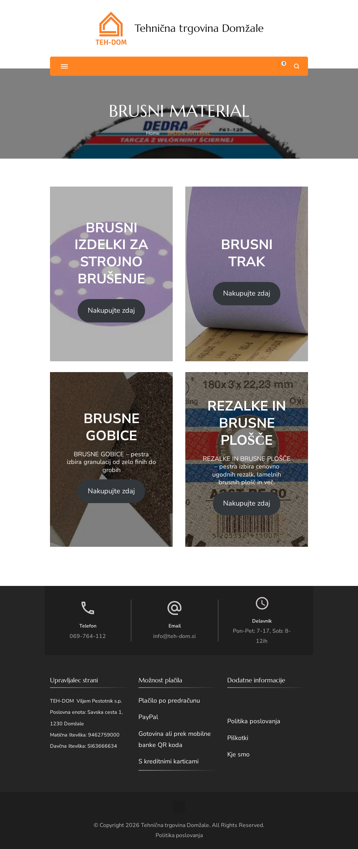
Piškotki (237, 738)
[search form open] (297, 66)
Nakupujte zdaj (111, 310)
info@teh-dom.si (174, 636)
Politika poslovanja (253, 721)
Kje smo (238, 754)
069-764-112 (88, 636)
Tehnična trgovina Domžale (199, 28)
